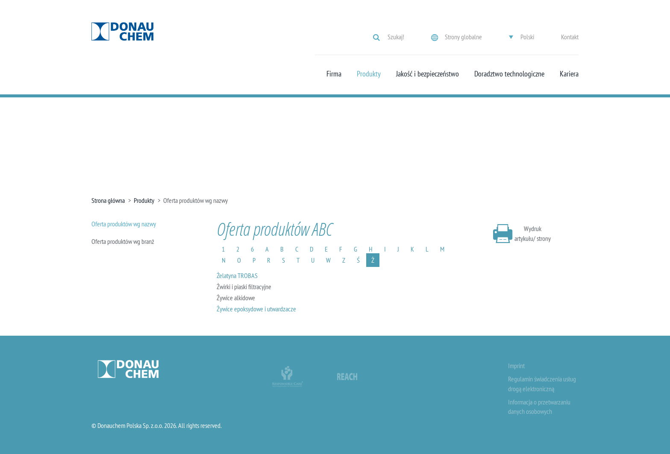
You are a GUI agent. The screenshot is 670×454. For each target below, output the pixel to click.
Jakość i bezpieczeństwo (427, 74)
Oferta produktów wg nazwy (123, 224)
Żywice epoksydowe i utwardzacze (256, 309)
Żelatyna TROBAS (237, 275)
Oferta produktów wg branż (122, 241)
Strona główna (108, 200)
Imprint (516, 365)
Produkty (369, 74)
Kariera (569, 74)
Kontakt (570, 36)
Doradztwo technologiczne (509, 74)
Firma (333, 74)
